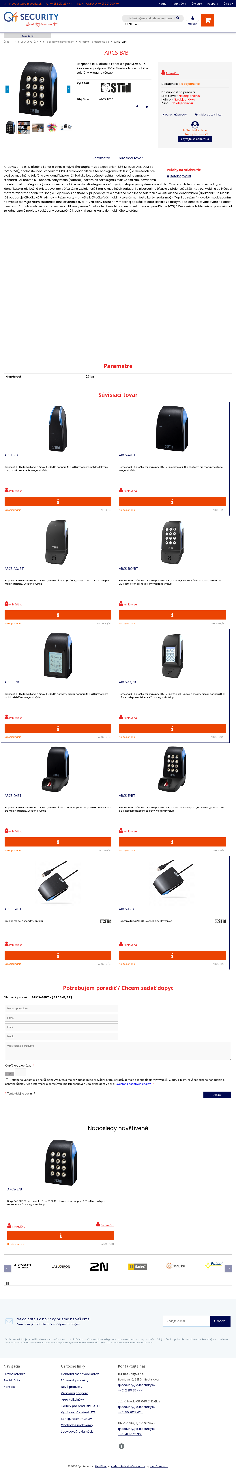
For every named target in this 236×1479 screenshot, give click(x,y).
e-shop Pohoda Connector (128, 1261)
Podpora (212, 3)
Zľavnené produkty (74, 1175)
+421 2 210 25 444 (61, 3)
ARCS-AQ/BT (128, 458)
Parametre (101, 158)
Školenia (197, 3)
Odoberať (220, 1116)
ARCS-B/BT (15, 981)
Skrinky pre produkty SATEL (80, 1201)
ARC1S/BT (12, 458)
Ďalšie (228, 3)
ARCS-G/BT (13, 696)
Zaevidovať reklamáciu (77, 1226)
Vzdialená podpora (74, 1188)
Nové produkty (71, 1182)
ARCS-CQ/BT (71, 577)
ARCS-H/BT (70, 696)
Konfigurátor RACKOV (76, 1214)
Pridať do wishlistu (208, 114)
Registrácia (179, 3)
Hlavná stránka (14, 1169)
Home (162, 3)
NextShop (101, 1261)
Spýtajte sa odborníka (195, 139)
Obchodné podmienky (77, 1220)
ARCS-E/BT (184, 577)
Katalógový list (180, 176)
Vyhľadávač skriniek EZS (78, 1207)
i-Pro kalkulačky (72, 1194)
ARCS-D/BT (127, 577)
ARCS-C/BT (13, 577)
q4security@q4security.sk (25, 3)
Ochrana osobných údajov (80, 1169)
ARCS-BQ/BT (186, 458)
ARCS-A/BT (70, 458)
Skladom (134, 24)
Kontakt (9, 1182)
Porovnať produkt (174, 114)
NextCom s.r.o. (159, 1261)
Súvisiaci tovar (131, 158)
